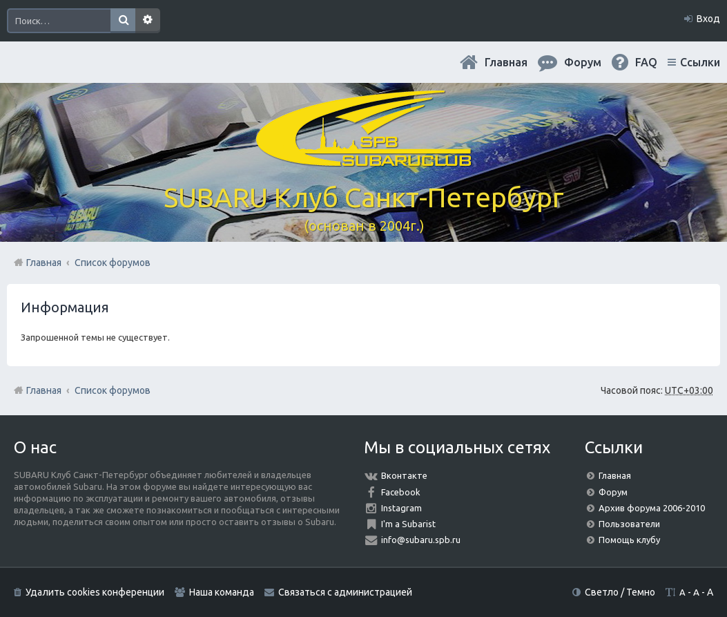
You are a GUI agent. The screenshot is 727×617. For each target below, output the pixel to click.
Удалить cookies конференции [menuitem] (95, 592)
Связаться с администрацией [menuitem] (345, 592)
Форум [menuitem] (582, 62)
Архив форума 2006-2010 (652, 508)
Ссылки (700, 62)
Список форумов (113, 390)
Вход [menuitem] (708, 18)
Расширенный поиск (147, 20)
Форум (613, 492)
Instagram (401, 508)
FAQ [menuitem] (646, 62)
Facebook (400, 492)
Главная (506, 62)
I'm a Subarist (408, 524)
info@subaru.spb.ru (421, 539)
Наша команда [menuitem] (221, 592)
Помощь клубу (629, 539)
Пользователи (629, 524)
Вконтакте (404, 475)
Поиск (122, 20)
